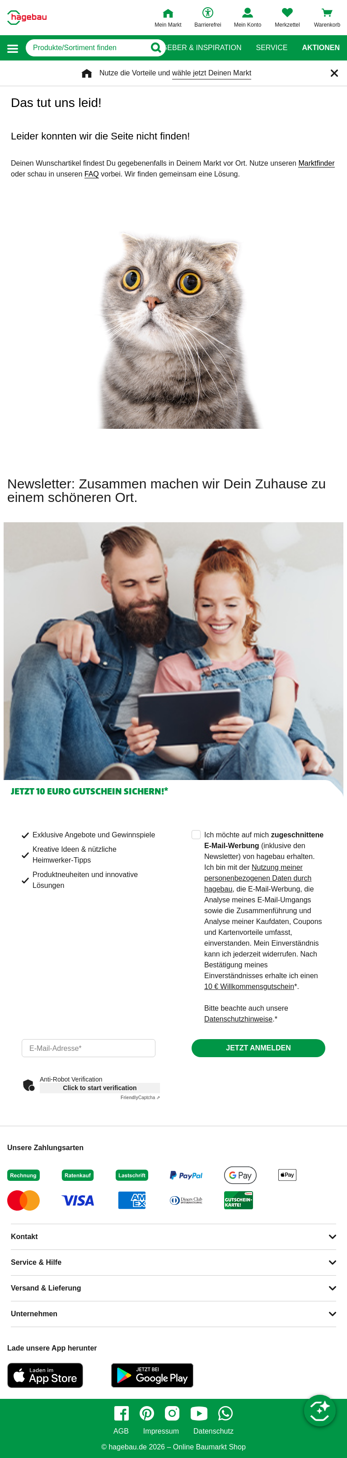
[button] (12, 48)
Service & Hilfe (36, 1262)
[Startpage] (27, 17)
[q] (85, 47)
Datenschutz (213, 1431)
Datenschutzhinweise (238, 1019)
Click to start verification (99, 1087)
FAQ (91, 174)
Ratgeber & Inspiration (194, 47)
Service (271, 47)
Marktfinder (316, 163)
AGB (121, 1431)
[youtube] (198, 1413)
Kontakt (24, 1236)
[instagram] (172, 1413)
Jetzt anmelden (258, 1048)
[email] (88, 1048)
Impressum (161, 1431)
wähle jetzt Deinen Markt (211, 73)
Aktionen (321, 47)
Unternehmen (34, 1314)
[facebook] (121, 1413)
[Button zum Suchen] (155, 47)
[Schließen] (334, 73)
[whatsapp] (225, 1413)
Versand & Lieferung (46, 1288)
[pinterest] (147, 1413)
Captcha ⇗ (140, 1097)
